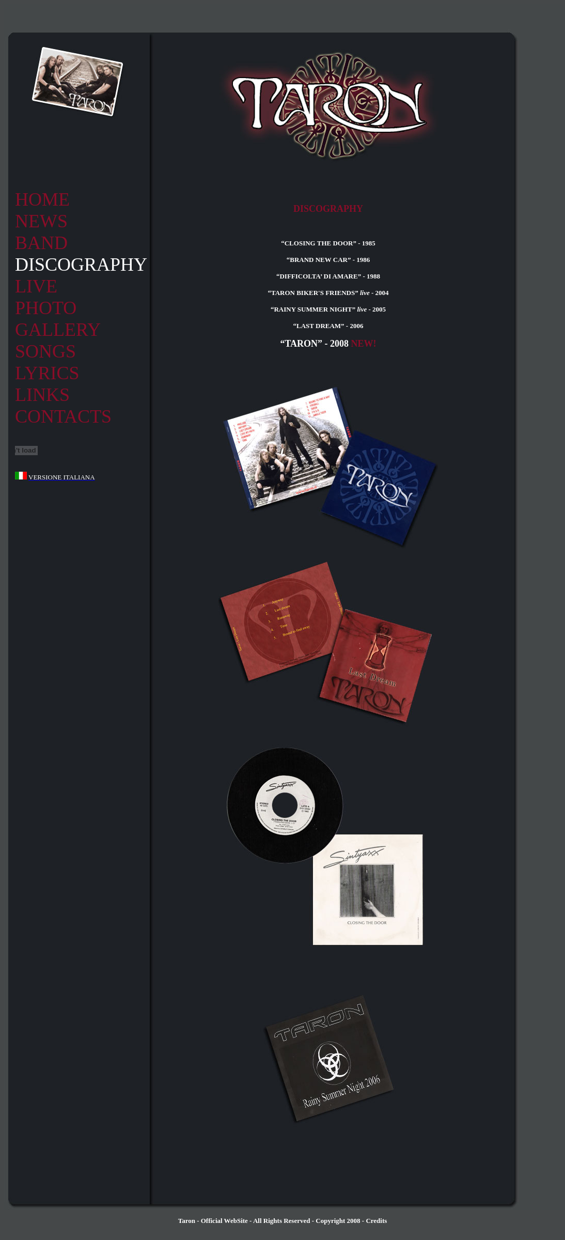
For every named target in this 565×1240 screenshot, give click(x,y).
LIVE (36, 286)
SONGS (45, 351)
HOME (42, 199)
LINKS (42, 394)
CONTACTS (63, 416)
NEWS (41, 221)
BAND (41, 243)
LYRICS (47, 373)
